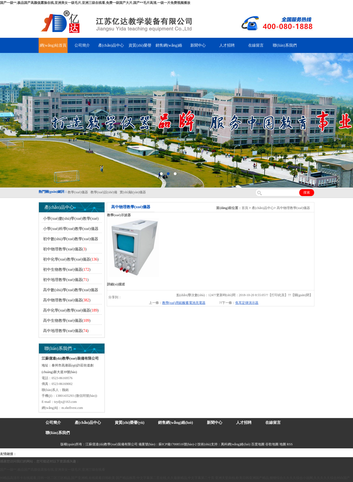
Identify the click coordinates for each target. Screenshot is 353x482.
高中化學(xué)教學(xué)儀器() (70, 310)
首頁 (245, 208)
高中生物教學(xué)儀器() (66, 320)
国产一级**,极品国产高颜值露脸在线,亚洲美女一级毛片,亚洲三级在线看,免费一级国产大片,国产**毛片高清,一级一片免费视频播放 (95, 3)
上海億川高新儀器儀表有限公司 (62, 454)
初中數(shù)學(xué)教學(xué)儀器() (70, 240)
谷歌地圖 (272, 444)
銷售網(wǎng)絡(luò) (175, 423)
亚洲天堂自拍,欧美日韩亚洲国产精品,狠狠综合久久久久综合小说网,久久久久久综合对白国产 (282, 478)
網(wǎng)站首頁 (53, 45)
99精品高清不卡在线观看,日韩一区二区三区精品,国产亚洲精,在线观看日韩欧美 (57, 478)
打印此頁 (278, 295)
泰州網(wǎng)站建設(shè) (264, 454)
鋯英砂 (115, 454)
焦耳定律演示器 (246, 303)
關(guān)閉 (301, 295)
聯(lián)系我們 (284, 45)
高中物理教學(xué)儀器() (66, 300)
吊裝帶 (22, 454)
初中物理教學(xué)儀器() (65, 249)
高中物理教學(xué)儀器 (293, 208)
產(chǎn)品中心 (111, 45)
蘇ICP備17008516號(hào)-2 (178, 444)
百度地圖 (257, 444)
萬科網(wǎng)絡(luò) (236, 444)
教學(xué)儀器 (235, 454)
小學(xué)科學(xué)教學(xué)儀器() (70, 230)
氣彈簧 (33, 454)
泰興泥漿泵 (129, 454)
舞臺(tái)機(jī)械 (97, 454)
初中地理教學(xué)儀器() (66, 280)
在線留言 (256, 45)
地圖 (282, 444)
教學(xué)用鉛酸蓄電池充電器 (183, 303)
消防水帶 (170, 454)
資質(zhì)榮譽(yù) (129, 423)
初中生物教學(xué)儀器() (66, 269)
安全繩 (150, 454)
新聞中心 (198, 45)
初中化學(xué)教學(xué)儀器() (70, 259)
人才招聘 (227, 45)
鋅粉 (159, 454)
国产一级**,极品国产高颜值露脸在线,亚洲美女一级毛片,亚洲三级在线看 (52, 470)
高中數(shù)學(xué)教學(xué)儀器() (70, 291)
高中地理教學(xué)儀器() (66, 331)
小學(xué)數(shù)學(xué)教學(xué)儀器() (70, 219)
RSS (290, 444)
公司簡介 (82, 45)
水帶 (141, 454)
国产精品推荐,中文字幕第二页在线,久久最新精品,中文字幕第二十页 (165, 478)
